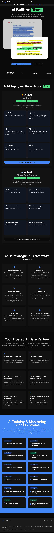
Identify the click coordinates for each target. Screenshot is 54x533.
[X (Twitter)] (47, 520)
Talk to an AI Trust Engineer (38, 4)
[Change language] (31, 2)
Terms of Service (39, 526)
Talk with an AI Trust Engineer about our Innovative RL (27, 239)
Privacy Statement (28, 526)
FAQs (25, 530)
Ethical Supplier (48, 526)
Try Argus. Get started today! (21, 64)
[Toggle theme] (34, 2)
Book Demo (37, 64)
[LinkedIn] (44, 520)
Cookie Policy (31, 530)
